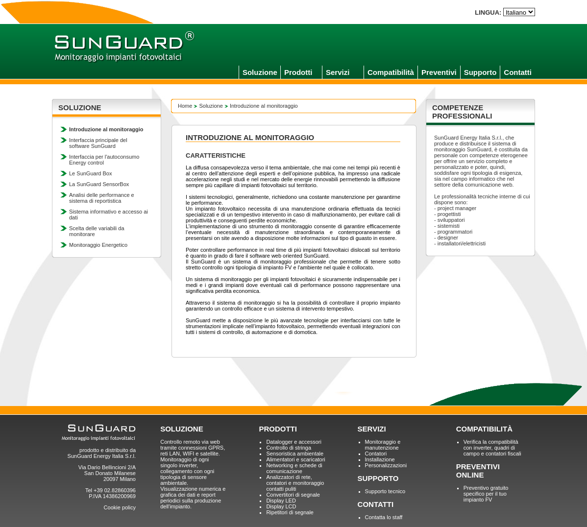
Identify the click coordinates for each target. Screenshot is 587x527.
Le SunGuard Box (90, 173)
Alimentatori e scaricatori (295, 459)
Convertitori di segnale (292, 495)
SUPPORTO (378, 478)
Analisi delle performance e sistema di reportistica (101, 198)
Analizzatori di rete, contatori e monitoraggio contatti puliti (295, 483)
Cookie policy (120, 507)
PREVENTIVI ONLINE (478, 470)
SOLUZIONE (181, 429)
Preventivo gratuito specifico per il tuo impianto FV (486, 494)
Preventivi (439, 72)
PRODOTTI (278, 429)
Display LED (281, 500)
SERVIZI (372, 429)
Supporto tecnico (385, 491)
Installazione (380, 459)
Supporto (480, 72)
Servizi (337, 72)
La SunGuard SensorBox (99, 184)
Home (185, 106)
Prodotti (298, 72)
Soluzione (260, 72)
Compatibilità (390, 72)
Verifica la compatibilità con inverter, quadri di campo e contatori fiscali (492, 447)
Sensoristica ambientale (294, 453)
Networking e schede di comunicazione (294, 468)
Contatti (518, 72)
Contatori (376, 453)
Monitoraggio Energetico (98, 245)
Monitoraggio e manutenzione (383, 445)
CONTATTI (376, 504)
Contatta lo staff (384, 517)
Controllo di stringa (288, 448)
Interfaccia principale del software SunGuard (98, 143)
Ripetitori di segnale (290, 512)
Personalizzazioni (386, 465)
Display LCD (281, 506)
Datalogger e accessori (293, 442)
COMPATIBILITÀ (484, 429)
